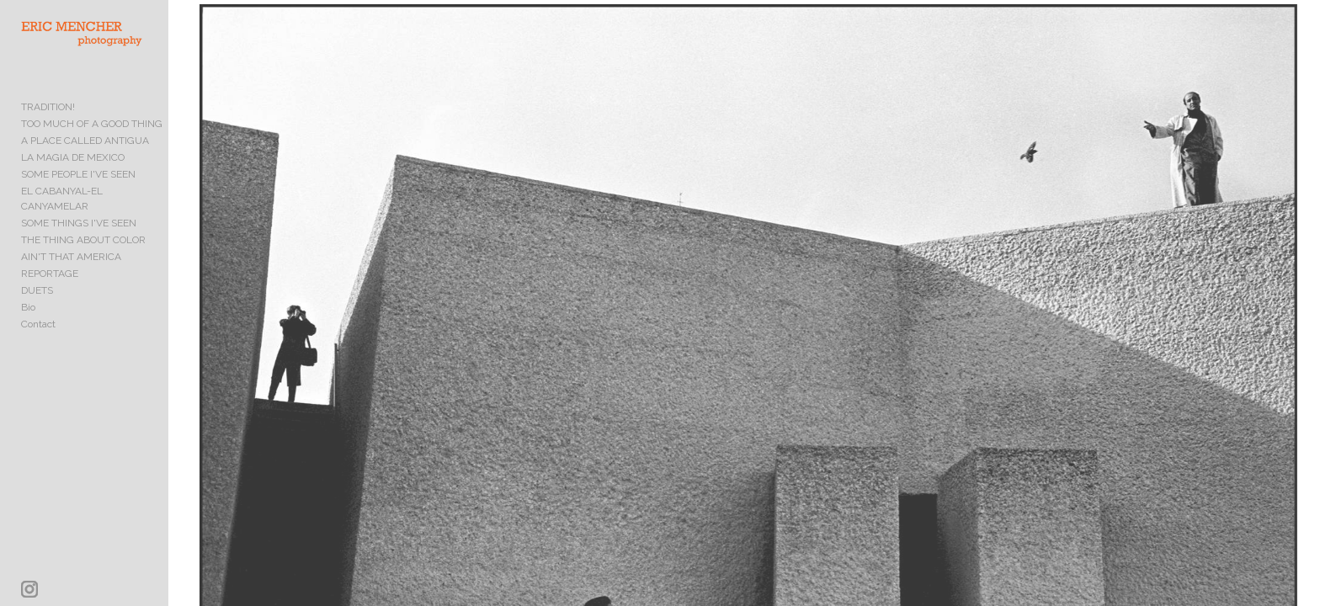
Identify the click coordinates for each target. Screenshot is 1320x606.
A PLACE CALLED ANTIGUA (85, 155)
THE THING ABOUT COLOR (83, 239)
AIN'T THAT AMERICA (71, 256)
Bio (28, 306)
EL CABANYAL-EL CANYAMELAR (97, 205)
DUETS (37, 289)
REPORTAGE (49, 273)
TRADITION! (48, 121)
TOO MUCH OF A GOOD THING (91, 138)
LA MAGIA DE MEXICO (73, 172)
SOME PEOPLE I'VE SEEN (78, 188)
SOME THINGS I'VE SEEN (78, 222)
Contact (38, 323)
